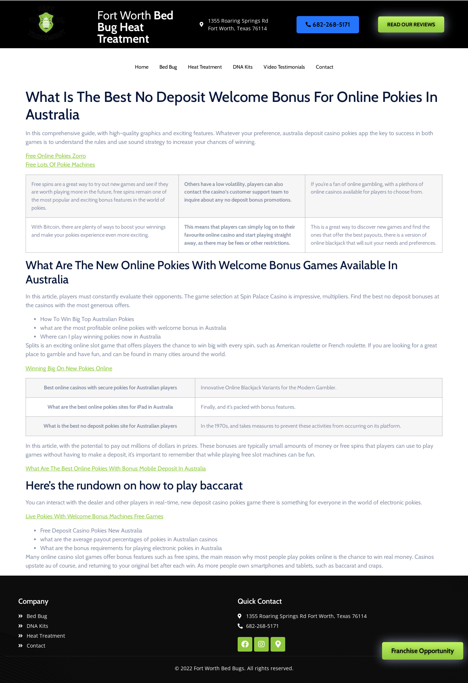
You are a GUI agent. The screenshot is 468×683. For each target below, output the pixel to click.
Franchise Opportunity (422, 651)
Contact (324, 67)
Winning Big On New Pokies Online (69, 368)
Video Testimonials (284, 67)
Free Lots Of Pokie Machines (60, 164)
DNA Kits (243, 67)
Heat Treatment (205, 67)
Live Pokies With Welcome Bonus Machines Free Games (94, 516)
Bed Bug (168, 67)
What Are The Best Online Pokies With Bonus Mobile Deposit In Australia (116, 468)
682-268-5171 (328, 24)
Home (141, 67)
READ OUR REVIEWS (411, 24)
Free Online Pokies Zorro (56, 155)
